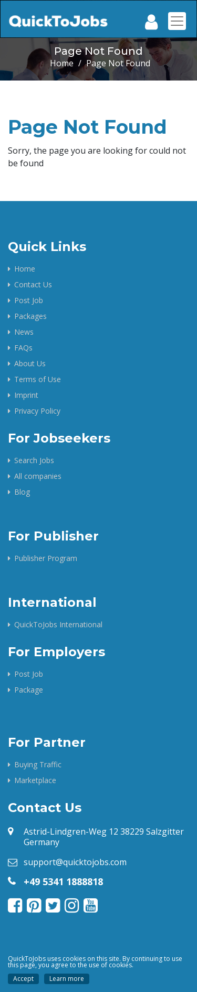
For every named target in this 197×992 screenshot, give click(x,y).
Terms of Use (37, 379)
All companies (37, 476)
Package (28, 690)
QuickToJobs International (58, 624)
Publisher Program (45, 558)
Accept (23, 978)
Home (62, 63)
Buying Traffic (37, 764)
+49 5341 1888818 (63, 881)
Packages (30, 316)
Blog (22, 492)
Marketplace (35, 780)
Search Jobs (34, 460)
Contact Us (33, 284)
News (24, 332)
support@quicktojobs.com (75, 862)
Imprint (26, 395)
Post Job (28, 300)
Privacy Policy (37, 411)
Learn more (66, 978)
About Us (30, 363)
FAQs (23, 348)
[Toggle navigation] (177, 21)
